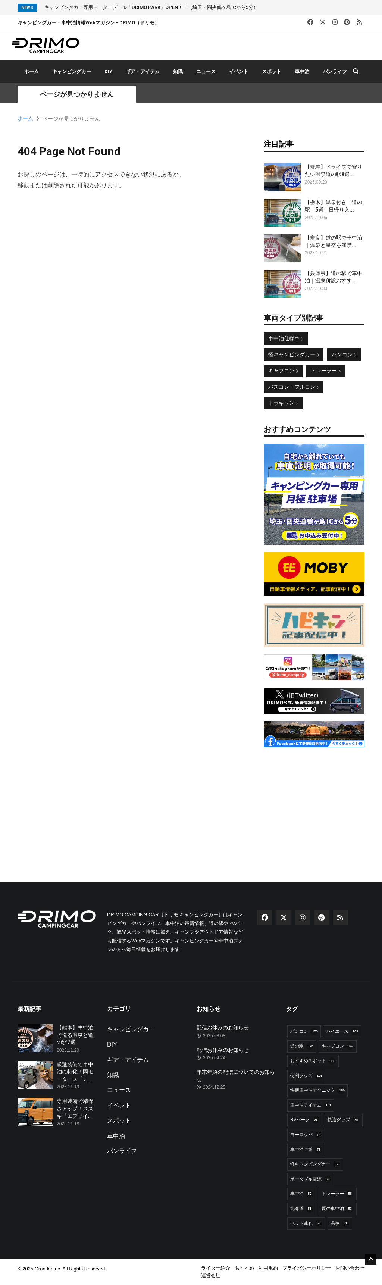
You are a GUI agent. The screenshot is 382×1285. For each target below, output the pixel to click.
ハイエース (342, 1031)
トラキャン (283, 403)
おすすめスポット (313, 1061)
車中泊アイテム (310, 1105)
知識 (178, 71)
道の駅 (301, 1046)
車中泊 (302, 71)
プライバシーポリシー (306, 1268)
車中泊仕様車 (285, 338)
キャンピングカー (71, 71)
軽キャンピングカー (293, 354)
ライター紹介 (215, 1268)
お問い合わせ (349, 1268)
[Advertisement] (314, 801)
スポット (271, 71)
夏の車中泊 (338, 1209)
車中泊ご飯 (306, 1150)
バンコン (344, 354)
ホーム (31, 71)
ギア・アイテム (143, 71)
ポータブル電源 (310, 1179)
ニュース (206, 71)
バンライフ (335, 71)
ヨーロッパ (306, 1135)
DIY (108, 71)
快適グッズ (344, 1120)
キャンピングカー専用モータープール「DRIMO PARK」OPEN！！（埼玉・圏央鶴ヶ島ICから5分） (151, 7)
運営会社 (210, 1275)
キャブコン (283, 370)
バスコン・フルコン (293, 387)
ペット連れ (306, 1223)
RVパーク (304, 1120)
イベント (238, 71)
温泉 (340, 1223)
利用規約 (268, 1268)
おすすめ (244, 1268)
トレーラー (326, 370)
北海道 (301, 1209)
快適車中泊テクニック (317, 1090)
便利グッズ (306, 1076)
